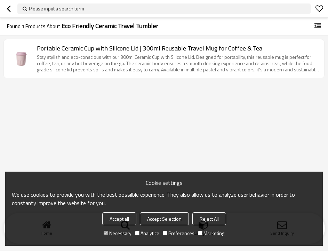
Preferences (178, 233)
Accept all (119, 218)
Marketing (211, 233)
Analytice (147, 233)
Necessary (117, 233)
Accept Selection (164, 218)
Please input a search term (56, 8)
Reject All (209, 218)
